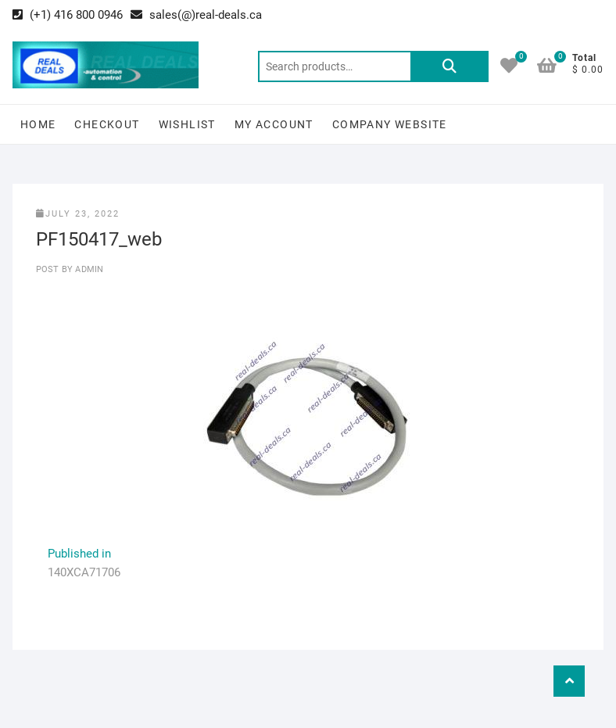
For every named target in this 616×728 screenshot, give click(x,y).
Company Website (389, 124)
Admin (88, 269)
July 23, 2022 (78, 214)
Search (449, 66)
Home (38, 124)
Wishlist (187, 124)
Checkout (106, 124)
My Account (274, 124)
